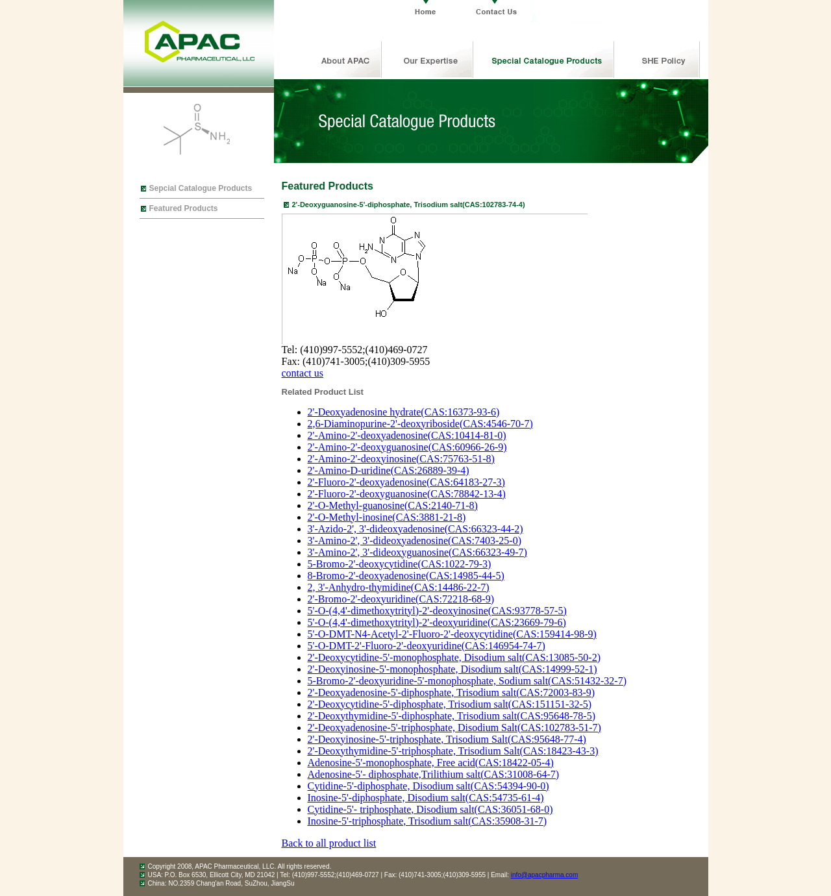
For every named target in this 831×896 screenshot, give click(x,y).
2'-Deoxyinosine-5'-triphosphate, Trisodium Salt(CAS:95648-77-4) (447, 739)
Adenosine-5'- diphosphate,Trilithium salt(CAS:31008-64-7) (434, 774)
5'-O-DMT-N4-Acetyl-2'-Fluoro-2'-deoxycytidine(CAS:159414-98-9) (452, 634)
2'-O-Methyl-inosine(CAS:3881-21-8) (387, 517)
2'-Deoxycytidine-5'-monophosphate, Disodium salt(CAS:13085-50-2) (454, 657)
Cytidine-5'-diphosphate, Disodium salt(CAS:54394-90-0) (428, 785)
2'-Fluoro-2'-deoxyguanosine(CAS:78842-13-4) (407, 493)
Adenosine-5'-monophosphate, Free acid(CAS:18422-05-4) (431, 762)
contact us (302, 373)
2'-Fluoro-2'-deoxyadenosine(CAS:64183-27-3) (406, 482)
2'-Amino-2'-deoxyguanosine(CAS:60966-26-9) (407, 447)
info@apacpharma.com (544, 874)
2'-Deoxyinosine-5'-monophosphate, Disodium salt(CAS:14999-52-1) (452, 669)
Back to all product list (329, 843)
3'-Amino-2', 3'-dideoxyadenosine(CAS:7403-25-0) (414, 540)
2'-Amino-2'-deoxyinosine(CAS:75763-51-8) (401, 458)
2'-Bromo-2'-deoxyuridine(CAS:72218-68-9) (401, 598)
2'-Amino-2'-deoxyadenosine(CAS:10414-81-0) (407, 435)
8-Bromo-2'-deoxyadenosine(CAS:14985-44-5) (406, 575)
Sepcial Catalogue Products (201, 188)
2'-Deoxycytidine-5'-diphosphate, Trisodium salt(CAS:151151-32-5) (450, 704)
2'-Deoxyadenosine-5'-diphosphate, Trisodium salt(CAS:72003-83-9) (451, 692)
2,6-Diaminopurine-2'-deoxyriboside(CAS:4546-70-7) (420, 423)
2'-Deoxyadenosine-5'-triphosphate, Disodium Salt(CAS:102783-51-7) (454, 727)
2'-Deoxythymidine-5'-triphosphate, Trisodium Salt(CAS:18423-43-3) (453, 750)
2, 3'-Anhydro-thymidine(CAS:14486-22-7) (399, 587)
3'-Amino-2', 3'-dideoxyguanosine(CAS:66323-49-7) (417, 552)
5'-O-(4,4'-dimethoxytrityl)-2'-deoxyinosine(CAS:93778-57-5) (437, 610)
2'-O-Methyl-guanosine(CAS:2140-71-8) (393, 505)
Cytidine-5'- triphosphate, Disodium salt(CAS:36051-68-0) (430, 809)
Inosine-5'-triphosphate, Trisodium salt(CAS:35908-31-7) (427, 821)
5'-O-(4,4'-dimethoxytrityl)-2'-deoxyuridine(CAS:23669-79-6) (437, 622)
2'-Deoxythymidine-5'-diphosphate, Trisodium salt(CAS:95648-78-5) (452, 715)
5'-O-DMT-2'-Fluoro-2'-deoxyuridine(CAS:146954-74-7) (426, 645)
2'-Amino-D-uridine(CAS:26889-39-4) (388, 470)
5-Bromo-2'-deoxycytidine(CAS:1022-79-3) (399, 563)
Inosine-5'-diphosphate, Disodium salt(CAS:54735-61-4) (426, 797)
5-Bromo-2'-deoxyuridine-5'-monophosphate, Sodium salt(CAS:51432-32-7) (467, 680)
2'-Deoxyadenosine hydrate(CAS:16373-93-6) (404, 411)
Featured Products (183, 208)
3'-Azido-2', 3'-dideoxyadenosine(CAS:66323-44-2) (415, 528)
